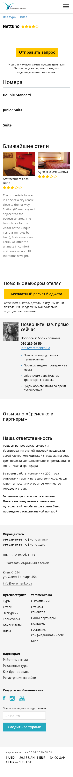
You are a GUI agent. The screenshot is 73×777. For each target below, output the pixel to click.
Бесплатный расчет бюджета (36, 293)
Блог (34, 641)
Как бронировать (16, 672)
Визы (7, 631)
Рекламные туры (15, 666)
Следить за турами (24, 727)
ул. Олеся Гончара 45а (20, 577)
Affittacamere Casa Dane (16, 181)
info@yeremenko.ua (35, 348)
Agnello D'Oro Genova (53, 172)
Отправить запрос (37, 52)
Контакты (38, 624)
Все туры (9, 17)
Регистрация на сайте (19, 678)
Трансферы (11, 619)
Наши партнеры (43, 618)
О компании (40, 601)
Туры (7, 601)
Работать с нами (15, 660)
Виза (23, 17)
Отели (7, 607)
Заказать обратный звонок (27, 563)
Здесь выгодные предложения (24, 708)
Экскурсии (10, 613)
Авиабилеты (12, 625)
